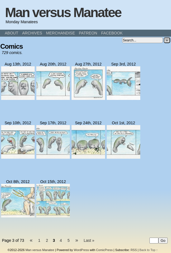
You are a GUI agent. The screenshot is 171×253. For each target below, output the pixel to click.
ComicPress (104, 250)
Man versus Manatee (63, 12)
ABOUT (11, 33)
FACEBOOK (112, 33)
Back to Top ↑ (148, 250)
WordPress (81, 250)
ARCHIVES (32, 33)
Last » (89, 240)
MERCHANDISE (60, 33)
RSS (133, 250)
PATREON (88, 33)
